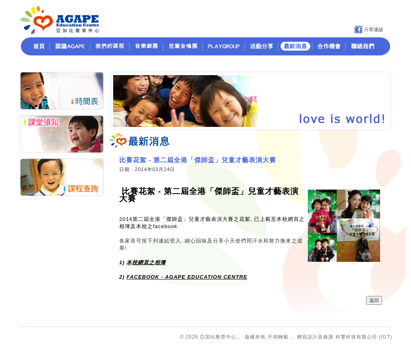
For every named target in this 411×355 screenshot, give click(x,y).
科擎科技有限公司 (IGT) (364, 337)
